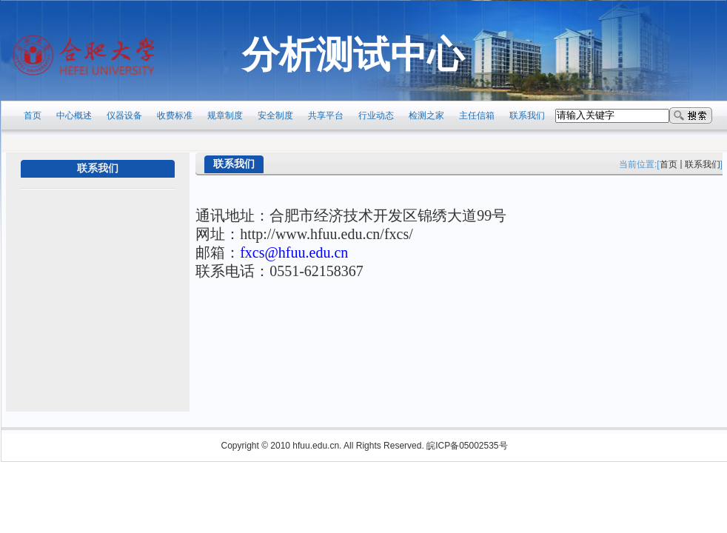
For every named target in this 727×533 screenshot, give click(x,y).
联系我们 (702, 164)
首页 (668, 164)
